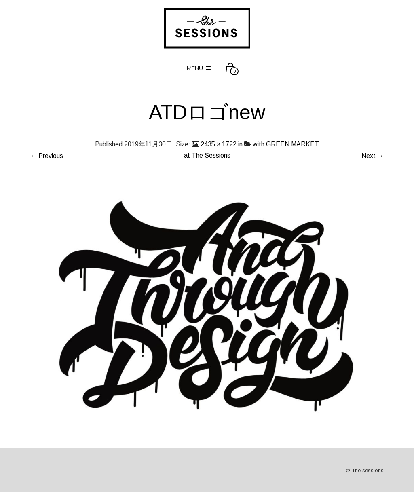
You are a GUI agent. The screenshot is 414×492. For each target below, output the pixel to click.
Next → (372, 155)
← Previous (46, 155)
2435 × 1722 (219, 144)
